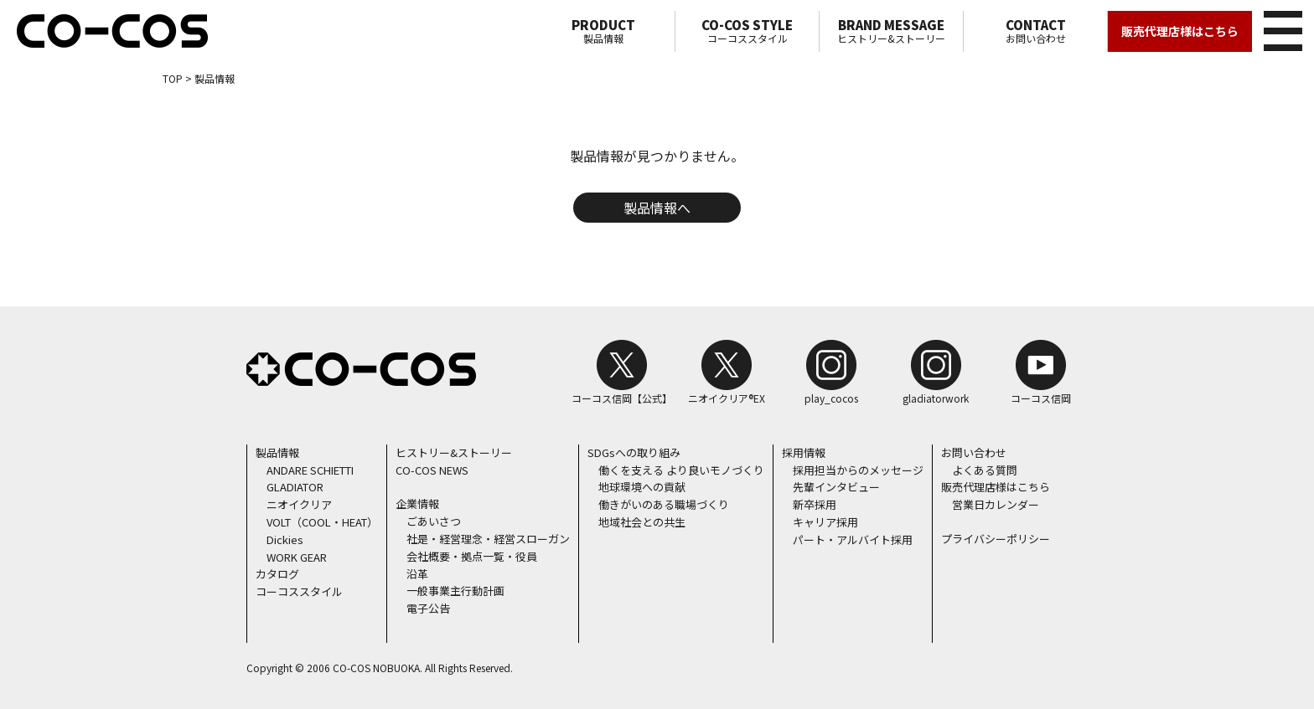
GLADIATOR (294, 487)
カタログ (277, 574)
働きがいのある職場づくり (663, 504)
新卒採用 (814, 504)
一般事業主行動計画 (455, 591)
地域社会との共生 (641, 522)
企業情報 (417, 503)
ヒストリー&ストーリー (891, 31)
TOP (173, 78)
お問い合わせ (1035, 31)
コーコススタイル (747, 31)
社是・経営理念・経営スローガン (488, 539)
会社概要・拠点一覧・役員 (471, 556)
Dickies (284, 539)
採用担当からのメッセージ (858, 470)
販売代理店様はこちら (1180, 31)
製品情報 (603, 31)
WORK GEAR (296, 557)
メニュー (1280, 28)
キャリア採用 (825, 522)
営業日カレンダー (995, 504)
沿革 (417, 574)
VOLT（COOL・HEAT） (322, 522)
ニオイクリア (299, 504)
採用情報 (803, 452)
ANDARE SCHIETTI (310, 470)
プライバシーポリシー (995, 539)
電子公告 (428, 608)
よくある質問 (984, 470)
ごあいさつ (433, 521)
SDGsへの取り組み (633, 452)
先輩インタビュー (836, 487)
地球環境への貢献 (641, 487)
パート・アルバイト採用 (853, 539)
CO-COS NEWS (432, 470)
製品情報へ (657, 208)
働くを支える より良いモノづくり (681, 470)
